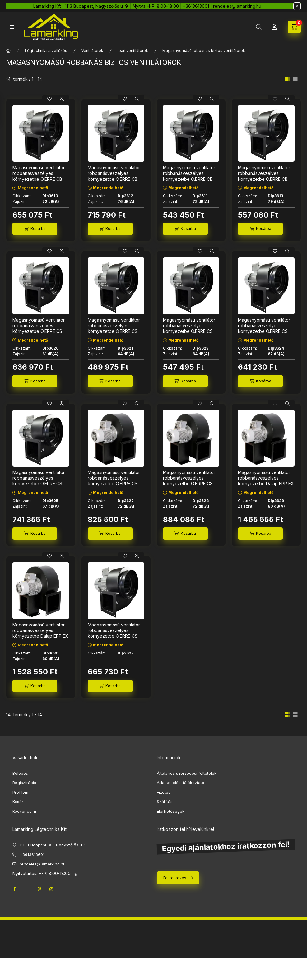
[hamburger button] (11, 27)
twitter (27, 889)
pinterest (39, 889)
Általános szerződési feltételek (186, 773)
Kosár (17, 801)
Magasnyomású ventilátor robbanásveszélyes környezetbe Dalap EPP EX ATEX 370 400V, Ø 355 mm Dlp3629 (266, 484)
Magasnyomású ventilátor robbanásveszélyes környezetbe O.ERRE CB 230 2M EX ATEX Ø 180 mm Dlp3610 (40, 179)
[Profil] (274, 27)
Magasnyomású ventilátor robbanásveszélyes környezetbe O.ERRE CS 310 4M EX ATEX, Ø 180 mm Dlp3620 (40, 331)
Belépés (20, 773)
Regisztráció (24, 782)
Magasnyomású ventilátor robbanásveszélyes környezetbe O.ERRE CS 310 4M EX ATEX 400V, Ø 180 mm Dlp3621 (114, 331)
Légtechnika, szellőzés (46, 50)
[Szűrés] (6, 110)
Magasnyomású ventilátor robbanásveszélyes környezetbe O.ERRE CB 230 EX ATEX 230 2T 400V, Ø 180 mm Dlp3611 (189, 179)
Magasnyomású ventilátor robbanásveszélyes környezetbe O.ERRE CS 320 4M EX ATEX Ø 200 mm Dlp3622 (114, 636)
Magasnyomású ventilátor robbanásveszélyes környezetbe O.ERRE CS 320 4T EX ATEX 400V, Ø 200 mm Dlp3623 (189, 331)
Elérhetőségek (170, 811)
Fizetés (163, 792)
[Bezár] (297, 6)
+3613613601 (32, 854)
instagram (51, 889)
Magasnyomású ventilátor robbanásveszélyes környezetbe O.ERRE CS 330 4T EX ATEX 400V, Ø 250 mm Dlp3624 (264, 331)
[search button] (259, 27)
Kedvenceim (24, 811)
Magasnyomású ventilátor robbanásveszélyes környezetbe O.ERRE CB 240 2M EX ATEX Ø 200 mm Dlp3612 (114, 179)
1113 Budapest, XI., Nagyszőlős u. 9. (54, 844)
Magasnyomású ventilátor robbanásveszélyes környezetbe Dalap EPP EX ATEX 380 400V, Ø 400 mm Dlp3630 (40, 636)
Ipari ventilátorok (133, 50)
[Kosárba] (34, 229)
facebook (14, 889)
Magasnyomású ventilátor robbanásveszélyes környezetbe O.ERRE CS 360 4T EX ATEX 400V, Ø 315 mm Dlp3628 (189, 484)
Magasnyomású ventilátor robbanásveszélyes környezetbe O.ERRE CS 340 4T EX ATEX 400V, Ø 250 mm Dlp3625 (38, 484)
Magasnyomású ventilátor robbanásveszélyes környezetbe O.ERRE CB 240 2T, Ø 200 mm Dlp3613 (266, 176)
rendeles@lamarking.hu (43, 863)
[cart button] (294, 27)
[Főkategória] (8, 51)
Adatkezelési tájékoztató (180, 782)
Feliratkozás (174, 877)
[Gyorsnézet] (62, 99)
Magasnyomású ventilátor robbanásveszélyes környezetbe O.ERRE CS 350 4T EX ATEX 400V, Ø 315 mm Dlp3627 (114, 484)
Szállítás (165, 801)
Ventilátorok (92, 50)
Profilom (20, 792)
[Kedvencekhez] (49, 99)
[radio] (295, 79)
